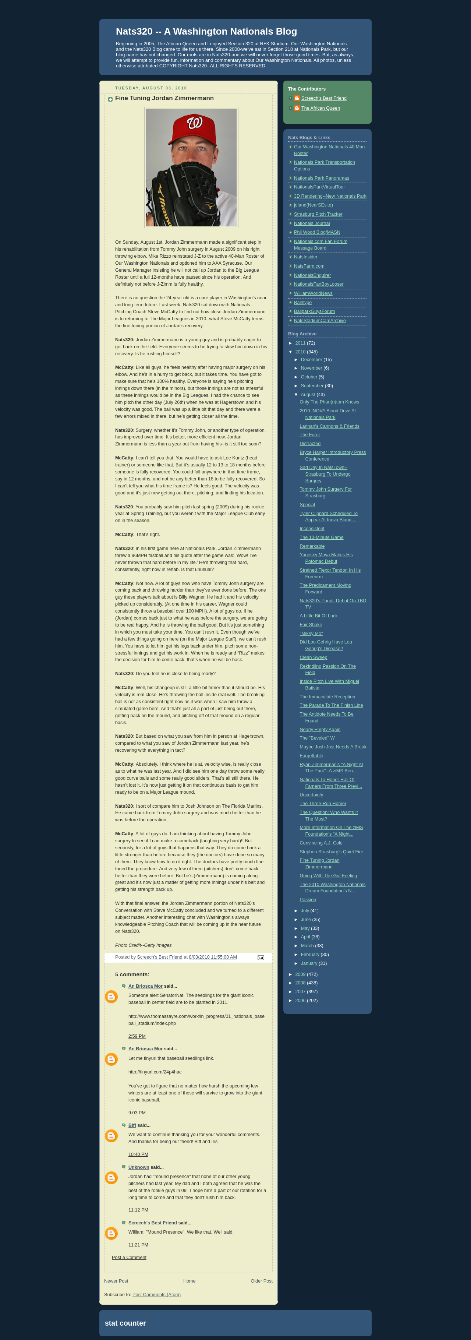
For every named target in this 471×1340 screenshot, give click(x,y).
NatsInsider (306, 257)
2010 (301, 352)
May (306, 928)
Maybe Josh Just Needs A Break (333, 747)
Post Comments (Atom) (156, 1294)
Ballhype (303, 302)
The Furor (310, 434)
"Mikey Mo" (311, 633)
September (313, 385)
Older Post (262, 1281)
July (306, 910)
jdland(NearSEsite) (313, 205)
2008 (301, 982)
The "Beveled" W (317, 738)
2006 (301, 1000)
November (312, 368)
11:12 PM (138, 1210)
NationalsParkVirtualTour (319, 187)
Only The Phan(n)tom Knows (330, 402)
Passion (308, 899)
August (309, 394)
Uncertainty (311, 794)
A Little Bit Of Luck (319, 615)
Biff (132, 1125)
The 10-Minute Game (322, 537)
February (311, 954)
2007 (301, 991)
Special (307, 504)
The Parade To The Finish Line (331, 705)
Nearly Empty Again (320, 729)
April (306, 936)
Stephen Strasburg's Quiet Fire (332, 851)
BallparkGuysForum (314, 311)
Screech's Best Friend (152, 1223)
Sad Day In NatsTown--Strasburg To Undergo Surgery (325, 474)
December (312, 359)
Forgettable (311, 755)
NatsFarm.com (309, 266)
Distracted (310, 443)
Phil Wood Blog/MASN (317, 232)
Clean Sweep (313, 657)
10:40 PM (138, 1154)
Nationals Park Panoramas (321, 178)
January (310, 963)
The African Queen (320, 108)
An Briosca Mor (145, 986)
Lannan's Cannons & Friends (330, 426)
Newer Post (116, 1281)
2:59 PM (137, 1036)
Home (189, 1281)
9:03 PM (137, 1112)
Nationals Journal (312, 223)
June (306, 919)
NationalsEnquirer (312, 275)
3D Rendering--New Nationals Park (330, 196)
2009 (301, 974)
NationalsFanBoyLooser (319, 284)
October (310, 377)
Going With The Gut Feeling (328, 875)
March (308, 945)
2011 (301, 343)
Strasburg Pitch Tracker (318, 214)
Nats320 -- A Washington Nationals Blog (206, 31)
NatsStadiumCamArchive (320, 320)
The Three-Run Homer (323, 803)
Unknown (138, 1167)
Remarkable (312, 546)
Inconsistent (312, 528)
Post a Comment (129, 1257)
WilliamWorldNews (313, 293)
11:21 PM (138, 1245)
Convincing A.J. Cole (321, 843)
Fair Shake (311, 624)
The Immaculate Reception (327, 696)
